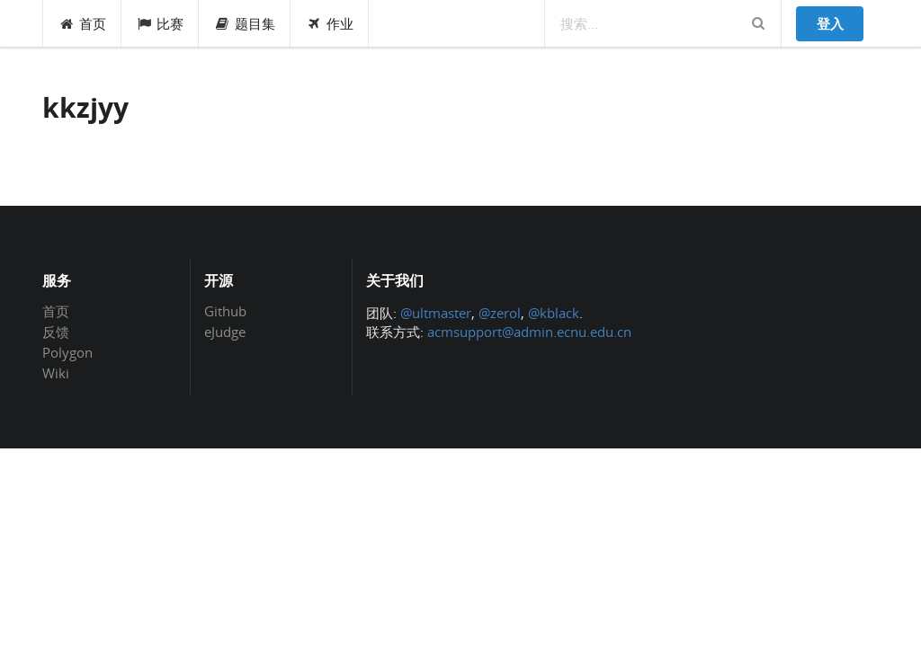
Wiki (55, 372)
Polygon (67, 352)
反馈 (55, 332)
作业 (329, 23)
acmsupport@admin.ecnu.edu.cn (529, 332)
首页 (82, 23)
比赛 (160, 23)
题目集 (244, 23)
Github (225, 312)
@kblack (553, 313)
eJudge (225, 331)
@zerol (499, 313)
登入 (830, 23)
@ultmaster (435, 313)
